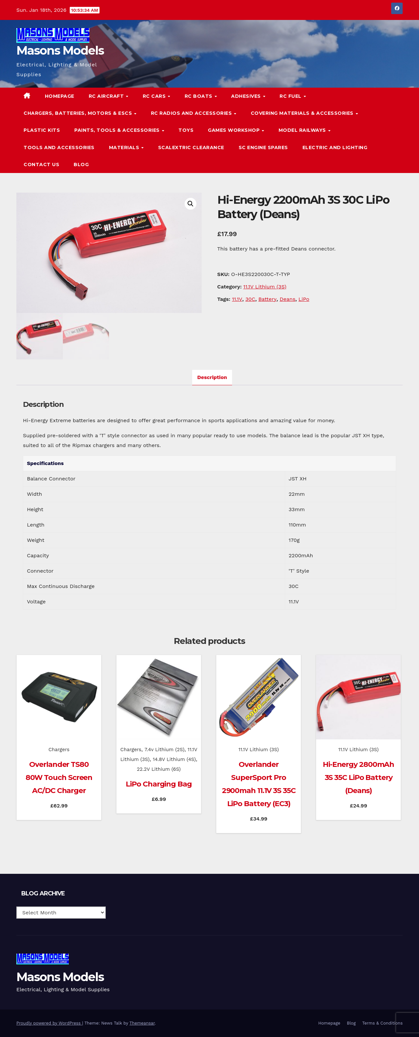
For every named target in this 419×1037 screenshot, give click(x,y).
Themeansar (142, 1023)
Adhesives (246, 96)
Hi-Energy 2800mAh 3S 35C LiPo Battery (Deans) (358, 777)
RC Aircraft (107, 96)
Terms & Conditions (382, 1023)
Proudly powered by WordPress (49, 1023)
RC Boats (199, 96)
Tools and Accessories (59, 147)
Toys (185, 130)
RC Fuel (291, 96)
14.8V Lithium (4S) (174, 759)
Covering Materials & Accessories (303, 113)
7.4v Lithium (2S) (164, 749)
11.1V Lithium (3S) (264, 287)
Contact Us (41, 164)
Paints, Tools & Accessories (117, 130)
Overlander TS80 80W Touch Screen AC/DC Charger (59, 777)
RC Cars (155, 96)
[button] (384, 130)
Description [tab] (212, 377)
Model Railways (303, 130)
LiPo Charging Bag (158, 784)
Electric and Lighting (335, 147)
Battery (267, 299)
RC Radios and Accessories (192, 113)
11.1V (237, 299)
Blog (81, 164)
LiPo (304, 299)
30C (250, 299)
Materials (125, 147)
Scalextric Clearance (191, 147)
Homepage (59, 96)
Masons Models (60, 50)
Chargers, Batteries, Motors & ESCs (79, 113)
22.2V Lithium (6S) (159, 769)
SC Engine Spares (263, 147)
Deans (287, 299)
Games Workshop (234, 130)
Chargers (58, 749)
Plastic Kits (42, 130)
